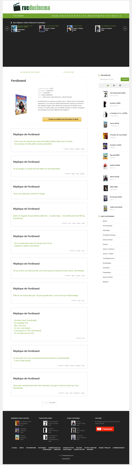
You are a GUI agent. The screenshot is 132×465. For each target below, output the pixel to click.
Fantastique (107, 272)
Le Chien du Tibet (68, 72)
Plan (83, 365)
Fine (70, 223)
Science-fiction (108, 277)
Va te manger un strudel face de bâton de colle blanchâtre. (37, 169)
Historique (106, 230)
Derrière (67, 365)
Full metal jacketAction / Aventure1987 (53, 423)
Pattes (83, 149)
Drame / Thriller (108, 254)
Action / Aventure (108, 249)
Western (106, 282)
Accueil (14, 448)
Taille (83, 223)
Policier (105, 244)
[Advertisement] (66, 48)
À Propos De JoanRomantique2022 (25, 423)
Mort (79, 300)
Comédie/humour (109, 258)
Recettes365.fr (66, 459)
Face (77, 173)
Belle (73, 275)
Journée (78, 275)
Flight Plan (77, 26)
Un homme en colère (108, 26)
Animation (106, 268)
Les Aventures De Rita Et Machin (29, 72)
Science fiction (108, 240)
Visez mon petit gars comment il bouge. (29, 194)
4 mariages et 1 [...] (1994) (118, 113)
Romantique (107, 263)
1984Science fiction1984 (80, 430)
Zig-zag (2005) (114, 155)
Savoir (83, 393)
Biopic (105, 221)
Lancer (125, 79)
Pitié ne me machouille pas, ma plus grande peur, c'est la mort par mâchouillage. (46, 295)
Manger (82, 173)
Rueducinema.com (68, 455)
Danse (72, 149)
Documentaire (107, 226)
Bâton (73, 173)
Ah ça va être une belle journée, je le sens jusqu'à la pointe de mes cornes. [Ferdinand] (48, 271)
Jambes (77, 149)
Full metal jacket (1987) (117, 93)
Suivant (52, 402)
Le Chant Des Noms (52, 26)
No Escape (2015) (116, 197)
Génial (72, 365)
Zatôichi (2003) (115, 165)
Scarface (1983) (115, 103)
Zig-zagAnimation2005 (23, 437)
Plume (78, 223)
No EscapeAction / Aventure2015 (81, 437)
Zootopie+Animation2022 (23, 430)
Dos (83, 338)
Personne (78, 365)
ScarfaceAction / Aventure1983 (53, 430)
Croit (67, 393)
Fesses (79, 250)
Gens (71, 393)
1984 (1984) (114, 187)
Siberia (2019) (114, 177)
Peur (83, 250)
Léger (74, 223)
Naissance (77, 393)
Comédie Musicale (109, 235)
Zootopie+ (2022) (115, 145)
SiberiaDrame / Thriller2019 (80, 423)
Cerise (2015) (114, 123)
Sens (83, 275)
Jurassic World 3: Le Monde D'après (24, 26)
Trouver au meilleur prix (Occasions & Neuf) (63, 119)
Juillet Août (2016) (116, 207)
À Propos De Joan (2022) (118, 135)
